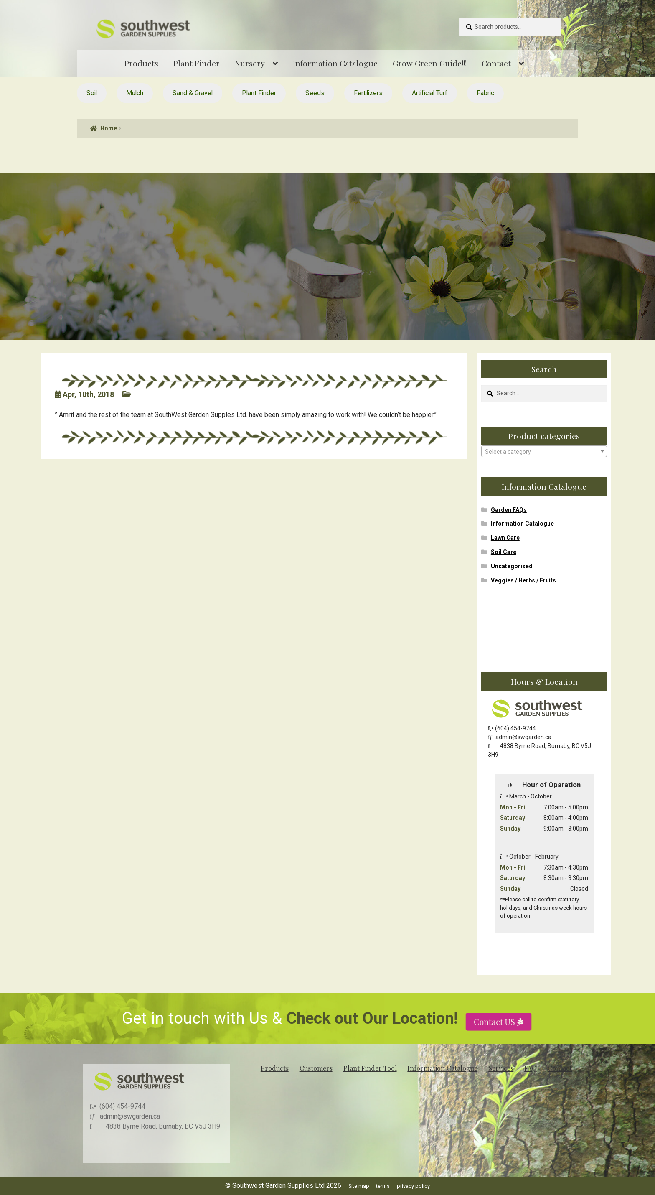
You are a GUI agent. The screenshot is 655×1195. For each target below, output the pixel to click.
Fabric (485, 93)
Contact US (495, 1045)
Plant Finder (196, 63)
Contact (496, 63)
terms (383, 1186)
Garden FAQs (509, 509)
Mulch (134, 93)
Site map (358, 1186)
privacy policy (413, 1186)
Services (500, 1068)
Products (141, 63)
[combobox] (544, 451)
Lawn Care (505, 537)
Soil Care (503, 552)
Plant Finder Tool (370, 1068)
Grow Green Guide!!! (430, 63)
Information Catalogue (335, 63)
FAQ (530, 1068)
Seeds (315, 93)
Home (108, 128)
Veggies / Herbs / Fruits (523, 580)
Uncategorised (512, 566)
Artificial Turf (429, 93)
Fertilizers (368, 93)
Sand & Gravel (193, 93)
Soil (91, 93)
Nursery (250, 63)
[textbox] (544, 452)
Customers (316, 1068)
